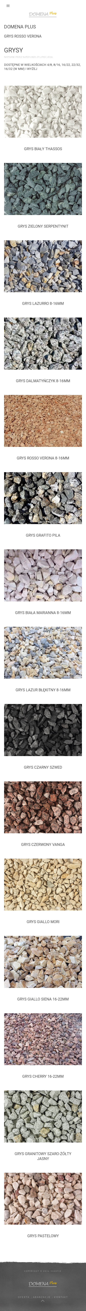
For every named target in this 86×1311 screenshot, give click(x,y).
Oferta (24, 1297)
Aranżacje (42, 1297)
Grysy (13, 50)
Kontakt (61, 1297)
